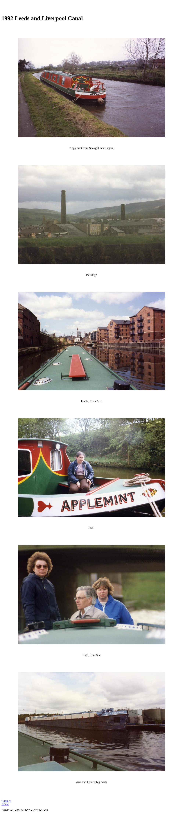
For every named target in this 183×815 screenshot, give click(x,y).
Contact (6, 800)
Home (5, 804)
